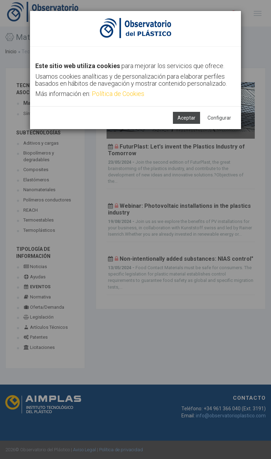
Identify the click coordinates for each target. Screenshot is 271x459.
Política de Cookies (118, 93)
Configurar (219, 118)
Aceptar (186, 118)
